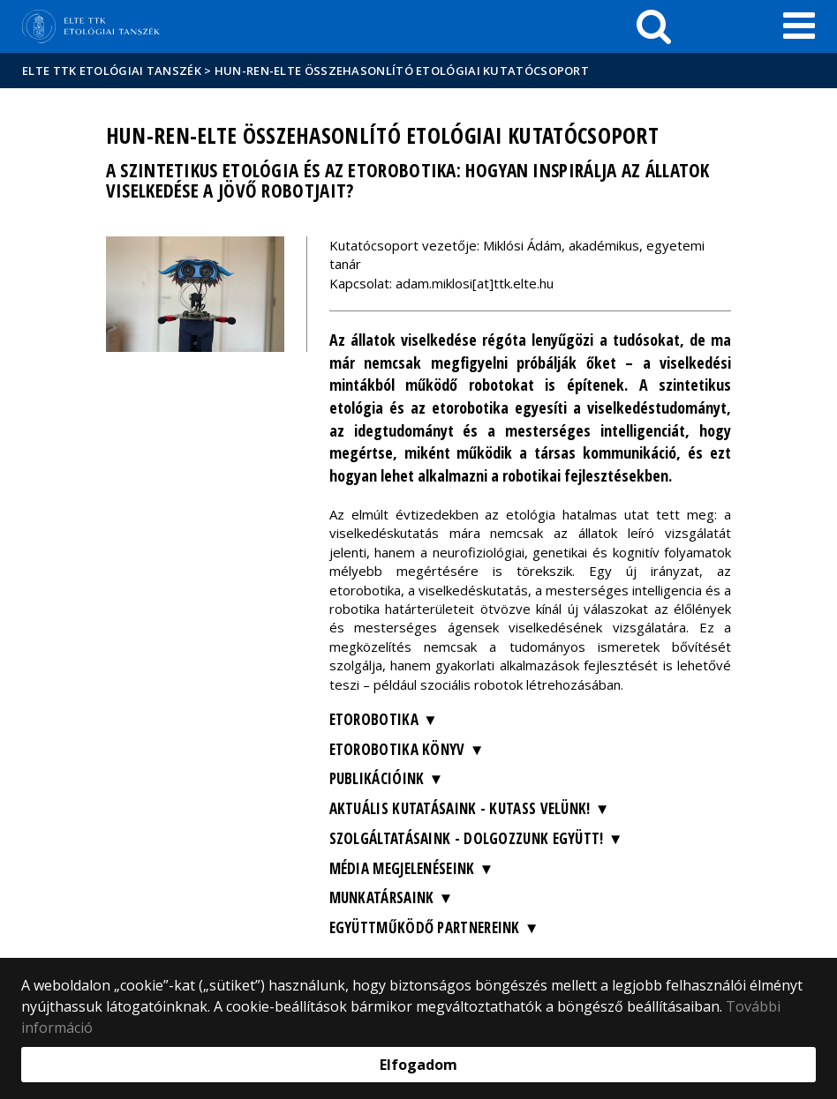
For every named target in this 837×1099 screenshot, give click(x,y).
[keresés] (654, 26)
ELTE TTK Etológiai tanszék (111, 70)
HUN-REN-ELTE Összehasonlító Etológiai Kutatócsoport (402, 70)
